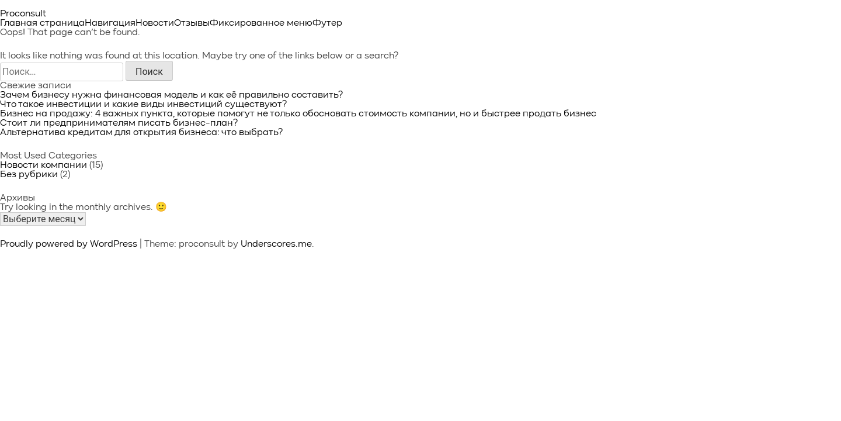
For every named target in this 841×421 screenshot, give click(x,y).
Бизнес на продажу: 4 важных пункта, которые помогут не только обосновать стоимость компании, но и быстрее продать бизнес (298, 114)
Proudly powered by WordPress (70, 244)
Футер (327, 23)
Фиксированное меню (261, 23)
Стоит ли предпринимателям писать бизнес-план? (119, 123)
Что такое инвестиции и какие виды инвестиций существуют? (143, 104)
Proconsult (23, 14)
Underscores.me (276, 244)
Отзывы (192, 23)
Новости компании (43, 165)
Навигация (110, 23)
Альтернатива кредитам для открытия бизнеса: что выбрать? (141, 132)
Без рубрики (29, 175)
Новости (154, 23)
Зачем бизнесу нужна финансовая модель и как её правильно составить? (171, 95)
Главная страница (42, 23)
